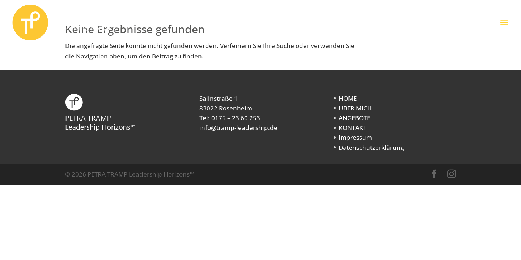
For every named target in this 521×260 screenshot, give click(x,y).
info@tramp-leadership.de (238, 128)
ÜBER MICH (355, 108)
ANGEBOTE (354, 118)
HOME (348, 98)
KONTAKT (353, 128)
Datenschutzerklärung (371, 147)
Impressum (355, 137)
